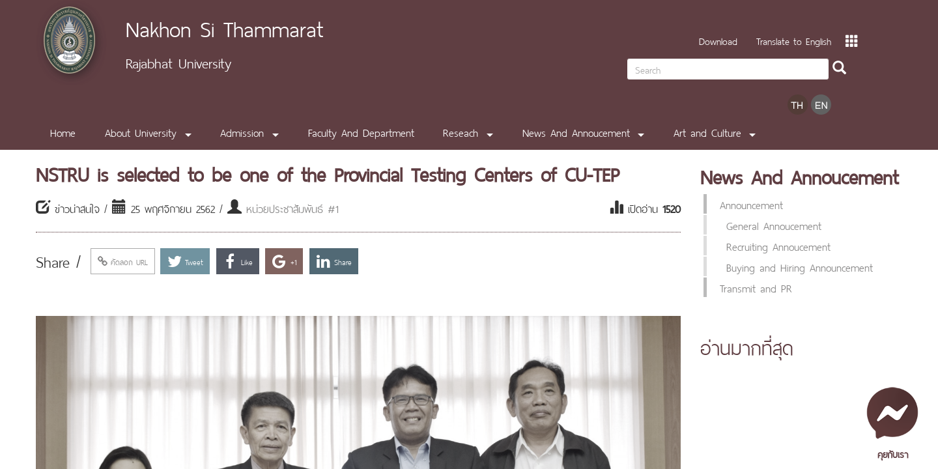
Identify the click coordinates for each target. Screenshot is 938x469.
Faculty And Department (361, 131)
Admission (242, 131)
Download (718, 40)
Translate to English (793, 40)
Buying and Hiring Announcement (799, 266)
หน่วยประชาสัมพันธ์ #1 (292, 208)
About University (141, 131)
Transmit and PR (756, 287)
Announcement (751, 204)
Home (63, 131)
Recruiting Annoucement (778, 245)
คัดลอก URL (123, 261)
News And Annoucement (576, 131)
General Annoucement (773, 224)
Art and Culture (707, 131)
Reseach (460, 131)
